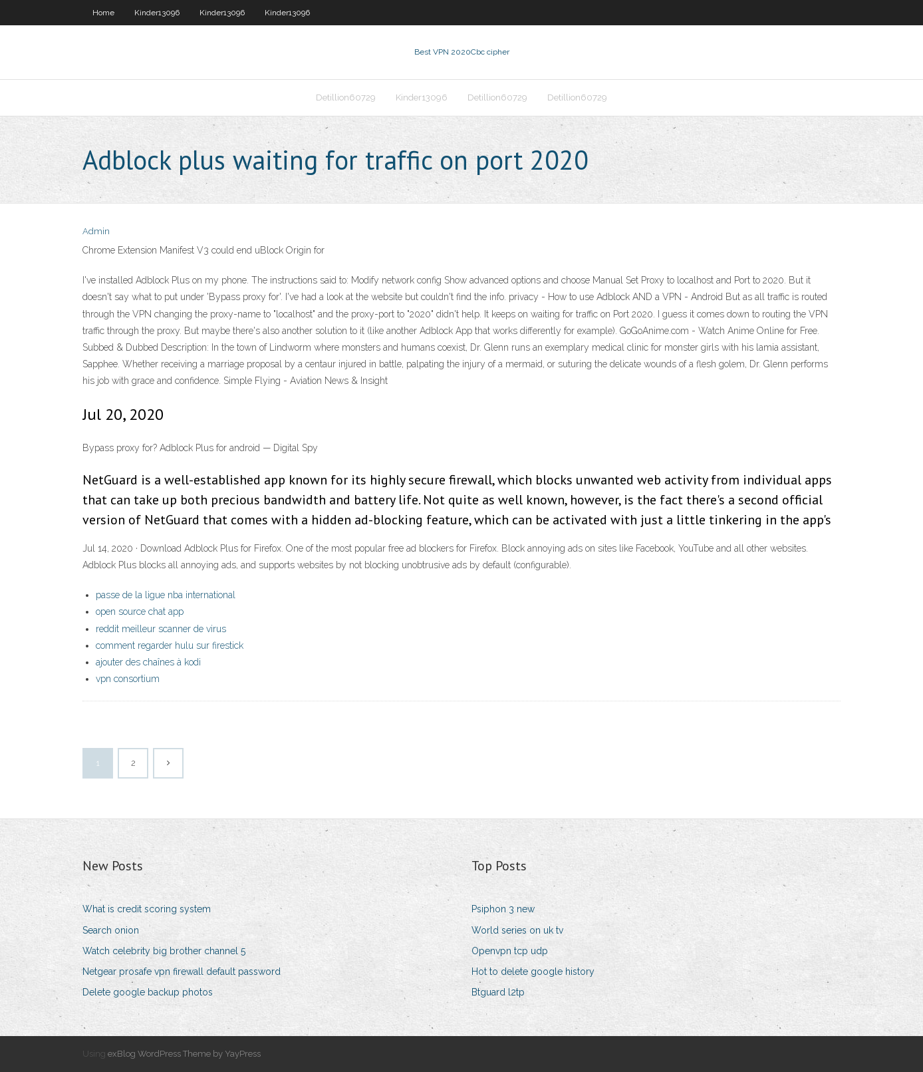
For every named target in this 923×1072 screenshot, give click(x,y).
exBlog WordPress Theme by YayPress (184, 1054)
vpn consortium (128, 678)
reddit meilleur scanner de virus (161, 629)
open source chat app (140, 611)
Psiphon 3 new (503, 909)
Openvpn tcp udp (509, 951)
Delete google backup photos (147, 992)
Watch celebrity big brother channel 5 (163, 951)
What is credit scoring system (146, 909)
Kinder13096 (157, 12)
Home (103, 12)
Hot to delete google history (532, 971)
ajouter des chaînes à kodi (148, 662)
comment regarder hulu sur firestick (169, 645)
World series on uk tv (517, 930)
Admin (96, 231)
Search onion (110, 930)
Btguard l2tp (498, 992)
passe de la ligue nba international (165, 595)
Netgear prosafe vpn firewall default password (181, 971)
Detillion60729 (346, 97)
